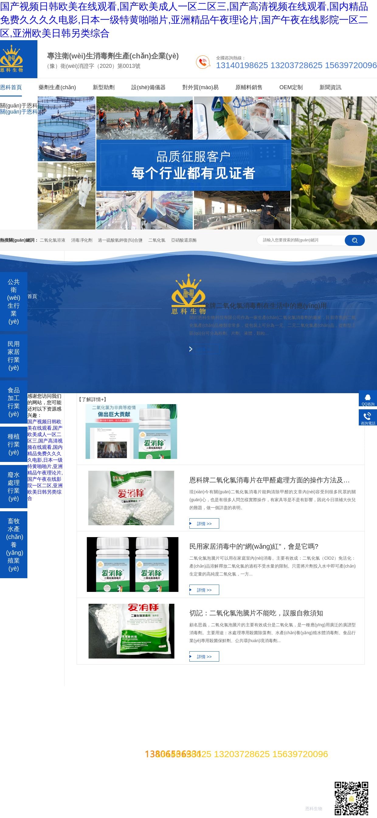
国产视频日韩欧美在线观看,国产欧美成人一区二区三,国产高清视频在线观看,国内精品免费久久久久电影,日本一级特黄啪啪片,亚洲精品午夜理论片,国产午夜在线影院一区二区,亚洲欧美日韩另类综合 (184, 20)
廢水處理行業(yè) (14, 486)
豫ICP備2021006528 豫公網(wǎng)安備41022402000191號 (218, 739)
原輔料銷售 (249, 87)
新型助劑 (104, 87)
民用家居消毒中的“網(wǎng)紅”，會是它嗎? (253, 546)
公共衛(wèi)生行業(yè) (13, 301)
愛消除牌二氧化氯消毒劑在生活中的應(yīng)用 (258, 305)
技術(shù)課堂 (226, 688)
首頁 (32, 296)
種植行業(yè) (14, 444)
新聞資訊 (330, 87)
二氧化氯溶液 (52, 240)
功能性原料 (84, 688)
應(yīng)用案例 (176, 688)
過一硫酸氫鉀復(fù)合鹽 (120, 240)
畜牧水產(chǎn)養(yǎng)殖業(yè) (14, 545)
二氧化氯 (156, 240)
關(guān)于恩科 (19, 106)
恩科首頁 (11, 81)
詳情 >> (204, 349)
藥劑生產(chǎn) (57, 87)
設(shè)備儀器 (148, 87)
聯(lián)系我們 (274, 688)
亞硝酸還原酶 (184, 240)
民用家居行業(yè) (14, 356)
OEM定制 (291, 87)
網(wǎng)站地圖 (325, 688)
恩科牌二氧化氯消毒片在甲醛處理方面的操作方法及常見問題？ (272, 480)
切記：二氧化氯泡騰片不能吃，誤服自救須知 (256, 613)
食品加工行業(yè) (14, 402)
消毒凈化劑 (81, 240)
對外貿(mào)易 (200, 87)
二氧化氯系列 (20, 583)
